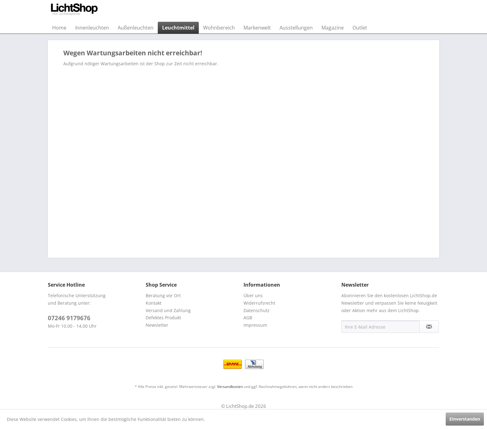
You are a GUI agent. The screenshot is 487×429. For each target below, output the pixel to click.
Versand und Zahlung (168, 310)
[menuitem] (59, 28)
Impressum (255, 325)
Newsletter (157, 325)
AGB (248, 318)
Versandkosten (230, 386)
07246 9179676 (69, 318)
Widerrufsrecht (259, 303)
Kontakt (154, 303)
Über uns (253, 295)
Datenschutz (257, 310)
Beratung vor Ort (163, 295)
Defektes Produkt (163, 318)
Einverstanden (464, 419)
